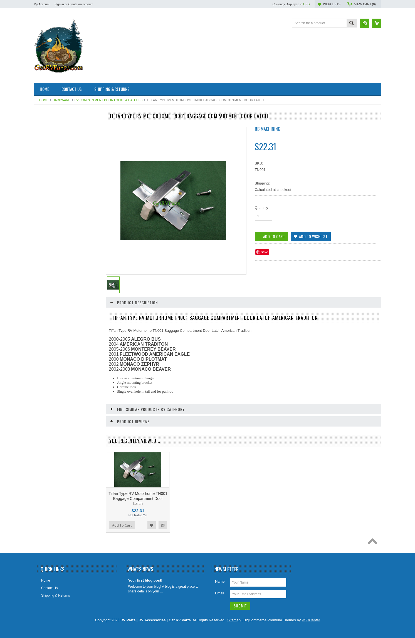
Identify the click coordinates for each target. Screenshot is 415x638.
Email (219, 593)
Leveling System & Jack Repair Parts (60, 265)
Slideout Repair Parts (52, 324)
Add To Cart (122, 525)
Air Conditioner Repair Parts (57, 126)
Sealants (43, 315)
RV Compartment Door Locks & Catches (109, 100)
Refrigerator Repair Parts (55, 305)
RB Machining (267, 129)
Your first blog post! (145, 580)
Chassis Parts (47, 400)
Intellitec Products (50, 253)
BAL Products (47, 164)
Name (220, 581)
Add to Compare (93, 490)
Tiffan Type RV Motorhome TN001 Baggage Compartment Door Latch (137, 498)
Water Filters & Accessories (57, 362)
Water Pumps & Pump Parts (57, 381)
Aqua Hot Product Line (53, 136)
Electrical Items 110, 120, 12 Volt (61, 192)
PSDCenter (311, 620)
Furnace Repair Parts (52, 211)
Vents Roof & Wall (50, 352)
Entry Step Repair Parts (54, 202)
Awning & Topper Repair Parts (59, 155)
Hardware (61, 100)
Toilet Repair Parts (50, 343)
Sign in (59, 4)
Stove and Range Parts (54, 333)
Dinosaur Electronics (52, 183)
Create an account (80, 4)
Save (264, 252)
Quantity (261, 208)
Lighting (42, 277)
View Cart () (365, 4)
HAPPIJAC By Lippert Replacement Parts (63, 232)
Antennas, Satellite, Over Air (57, 145)
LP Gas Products (49, 286)
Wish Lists (331, 4)
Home (43, 100)
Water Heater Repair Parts (56, 371)
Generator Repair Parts (54, 221)
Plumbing (44, 296)
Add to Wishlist (82, 490)
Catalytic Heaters (49, 173)
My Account (42, 4)
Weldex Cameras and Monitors (60, 390)
